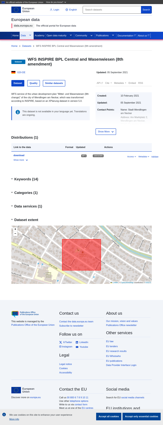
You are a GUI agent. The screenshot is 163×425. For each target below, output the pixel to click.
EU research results (116, 351)
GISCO (148, 283)
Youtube (82, 347)
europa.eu (35, 397)
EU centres (87, 408)
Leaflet (114, 283)
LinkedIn (82, 342)
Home (14, 46)
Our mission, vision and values (122, 321)
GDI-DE (21, 72)
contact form (81, 404)
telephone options (79, 401)
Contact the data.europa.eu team (76, 321)
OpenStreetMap (127, 283)
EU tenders (112, 346)
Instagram (65, 346)
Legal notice (65, 364)
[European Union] (33, 390)
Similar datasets (54, 83)
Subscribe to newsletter (71, 326)
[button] (56, 2)
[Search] (112, 9)
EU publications (114, 361)
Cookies (63, 368)
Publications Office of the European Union (33, 325)
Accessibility (65, 372)
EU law (109, 341)
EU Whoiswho (113, 356)
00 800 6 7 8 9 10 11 (77, 397)
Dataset (18, 83)
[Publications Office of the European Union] (33, 312)
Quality (33, 83)
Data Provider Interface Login (121, 365)
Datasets (26, 46)
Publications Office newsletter (121, 325)
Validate (154, 157)
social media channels (132, 397)
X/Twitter (65, 342)
